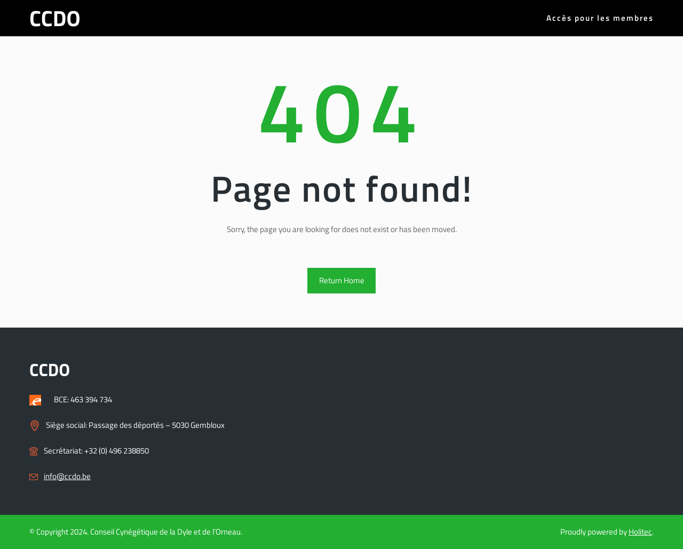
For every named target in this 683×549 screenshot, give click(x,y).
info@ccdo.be (67, 476)
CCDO (55, 18)
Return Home (341, 280)
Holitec (640, 532)
